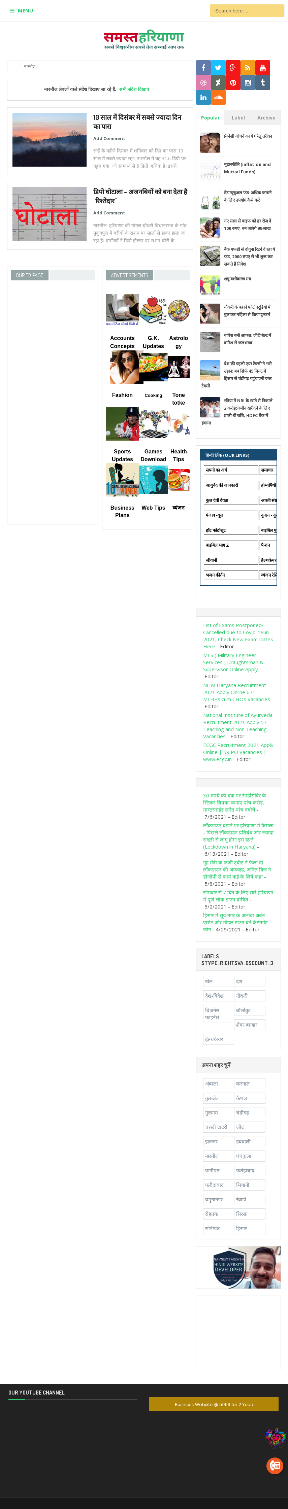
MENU (25, 10)
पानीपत (212, 1170)
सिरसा (242, 1213)
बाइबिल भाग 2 (217, 545)
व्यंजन (178, 508)
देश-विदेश (214, 995)
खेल (209, 981)
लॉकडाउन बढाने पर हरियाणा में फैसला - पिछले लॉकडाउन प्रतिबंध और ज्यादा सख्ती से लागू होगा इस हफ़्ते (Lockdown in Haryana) (238, 836)
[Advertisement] (238, 1333)
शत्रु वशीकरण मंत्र (237, 279)
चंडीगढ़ (242, 1112)
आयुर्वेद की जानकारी (222, 485)
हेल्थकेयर (214, 1039)
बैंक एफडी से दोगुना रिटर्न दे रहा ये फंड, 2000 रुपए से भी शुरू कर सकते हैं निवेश (249, 256)
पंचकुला (243, 1156)
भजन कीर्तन (215, 575)
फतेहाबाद (245, 1170)
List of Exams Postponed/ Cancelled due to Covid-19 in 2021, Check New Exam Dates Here (238, 636)
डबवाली (243, 1141)
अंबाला (211, 1083)
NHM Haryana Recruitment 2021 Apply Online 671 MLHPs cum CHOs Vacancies (236, 692)
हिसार (241, 1228)
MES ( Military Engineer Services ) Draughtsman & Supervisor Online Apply (233, 662)
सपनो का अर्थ (216, 470)
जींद (240, 1127)
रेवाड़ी (241, 1199)
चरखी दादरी (216, 1127)
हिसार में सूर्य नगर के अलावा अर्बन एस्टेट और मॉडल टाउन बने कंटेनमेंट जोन (235, 922)
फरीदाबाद (214, 1184)
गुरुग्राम (211, 1112)
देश (239, 981)
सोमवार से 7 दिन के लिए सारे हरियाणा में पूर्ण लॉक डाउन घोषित (238, 896)
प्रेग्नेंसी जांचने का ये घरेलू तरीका (248, 136)
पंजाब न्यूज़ (214, 515)
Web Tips (153, 508)
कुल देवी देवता (217, 500)
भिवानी (242, 1184)
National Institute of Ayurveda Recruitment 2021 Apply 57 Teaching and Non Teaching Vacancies (238, 726)
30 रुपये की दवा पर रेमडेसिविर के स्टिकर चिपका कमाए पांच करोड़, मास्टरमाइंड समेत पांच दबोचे (234, 802)
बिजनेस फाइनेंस (212, 1014)
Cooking (153, 395)
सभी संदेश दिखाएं (134, 89)
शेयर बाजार (246, 1024)
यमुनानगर (214, 1199)
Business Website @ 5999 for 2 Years (214, 1404)
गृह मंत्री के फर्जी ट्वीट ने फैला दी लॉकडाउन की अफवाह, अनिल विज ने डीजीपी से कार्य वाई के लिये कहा (237, 869)
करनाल (243, 1083)
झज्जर (211, 1141)
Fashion (122, 395)
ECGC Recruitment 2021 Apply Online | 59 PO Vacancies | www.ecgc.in (238, 752)
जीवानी (211, 560)
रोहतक (211, 1213)
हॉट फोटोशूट (216, 530)
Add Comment (109, 138)
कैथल (241, 1098)
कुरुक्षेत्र (212, 1098)
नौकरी (242, 995)
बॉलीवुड (243, 1010)
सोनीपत (212, 1228)
